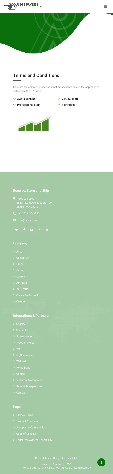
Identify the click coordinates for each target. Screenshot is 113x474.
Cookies (57, 464)
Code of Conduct (26, 434)
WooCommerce (25, 343)
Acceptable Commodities (31, 428)
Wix (18, 349)
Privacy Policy (24, 415)
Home (44, 464)
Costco (20, 374)
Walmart (21, 361)
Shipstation (22, 330)
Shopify (20, 324)
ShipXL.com (45, 458)
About (19, 252)
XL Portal (22, 289)
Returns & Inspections (29, 386)
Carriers (20, 393)
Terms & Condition (27, 421)
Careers (21, 302)
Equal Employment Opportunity (34, 440)
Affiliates (21, 283)
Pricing (20, 270)
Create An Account (27, 295)
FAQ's (70, 464)
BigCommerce (24, 355)
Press (20, 264)
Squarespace (24, 336)
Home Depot (23, 368)
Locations (22, 277)
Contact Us (22, 258)
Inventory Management (29, 380)
